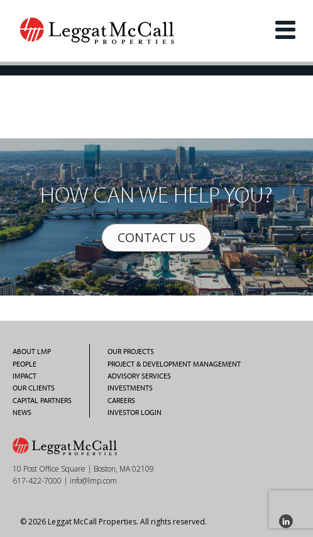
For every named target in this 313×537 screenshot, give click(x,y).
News (22, 412)
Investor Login (134, 412)
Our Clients (34, 388)
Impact (24, 376)
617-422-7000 (37, 480)
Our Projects (130, 351)
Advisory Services (139, 376)
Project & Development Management (174, 364)
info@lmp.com (93, 480)
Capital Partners (42, 400)
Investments (130, 388)
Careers (121, 400)
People (24, 364)
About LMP (32, 351)
